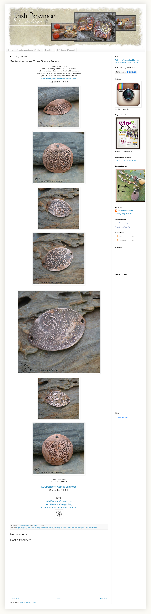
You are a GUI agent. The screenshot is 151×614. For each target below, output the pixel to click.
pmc (82, 527)
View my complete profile (123, 214)
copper (18, 527)
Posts (119, 236)
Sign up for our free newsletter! (125, 160)
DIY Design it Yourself (66, 50)
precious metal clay (91, 527)
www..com (122, 417)
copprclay (24, 527)
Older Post (103, 599)
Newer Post (15, 599)
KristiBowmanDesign (125, 210)
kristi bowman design (34, 527)
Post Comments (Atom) (28, 602)
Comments (121, 240)
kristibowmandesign (47, 527)
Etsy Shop (49, 50)
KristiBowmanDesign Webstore (29, 50)
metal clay (77, 527)
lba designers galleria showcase (64, 527)
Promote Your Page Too (122, 227)
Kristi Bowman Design (122, 223)
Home (10, 50)
